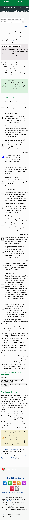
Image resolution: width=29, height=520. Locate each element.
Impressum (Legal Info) (8, 492)
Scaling (13, 458)
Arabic (24, 11)
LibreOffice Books (14, 478)
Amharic (16, 11)
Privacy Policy (20, 492)
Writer (14, 7)
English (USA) (6, 11)
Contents (4, 15)
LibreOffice (5, 7)
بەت (26, 26)
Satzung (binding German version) (11, 496)
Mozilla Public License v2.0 (14, 501)
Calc (19, 7)
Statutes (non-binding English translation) (13, 494)
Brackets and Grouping (11, 449)
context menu (13, 41)
